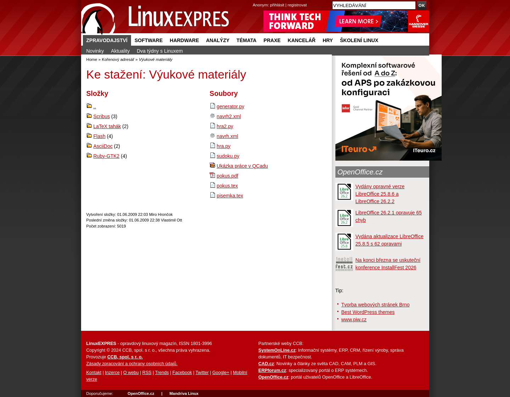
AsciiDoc (103, 146)
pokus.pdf (227, 176)
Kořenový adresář (118, 59)
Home (91, 59)
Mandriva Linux (183, 393)
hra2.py (225, 126)
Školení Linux (359, 40)
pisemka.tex (230, 195)
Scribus (102, 116)
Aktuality (120, 51)
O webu (130, 372)
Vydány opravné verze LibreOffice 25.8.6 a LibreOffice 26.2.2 (380, 194)
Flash (100, 136)
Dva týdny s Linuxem (160, 51)
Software (149, 40)
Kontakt (94, 372)
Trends (162, 372)
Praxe (272, 40)
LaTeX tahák (107, 126)
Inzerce (112, 372)
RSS (147, 372)
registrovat (297, 4)
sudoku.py (228, 156)
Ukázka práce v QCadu (242, 166)
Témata (246, 40)
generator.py (230, 106)
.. (95, 106)
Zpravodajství (107, 40)
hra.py (224, 146)
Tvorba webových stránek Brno (375, 304)
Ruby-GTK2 (107, 156)
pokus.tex (227, 186)
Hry (328, 40)
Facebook (182, 372)
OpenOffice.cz (360, 172)
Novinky (95, 51)
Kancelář (302, 40)
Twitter (202, 372)
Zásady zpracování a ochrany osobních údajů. (132, 363)
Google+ (220, 372)
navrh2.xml (229, 116)
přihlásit (277, 4)
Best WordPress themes (368, 312)
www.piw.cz (354, 319)
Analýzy (218, 40)
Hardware (184, 40)
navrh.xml (227, 136)
